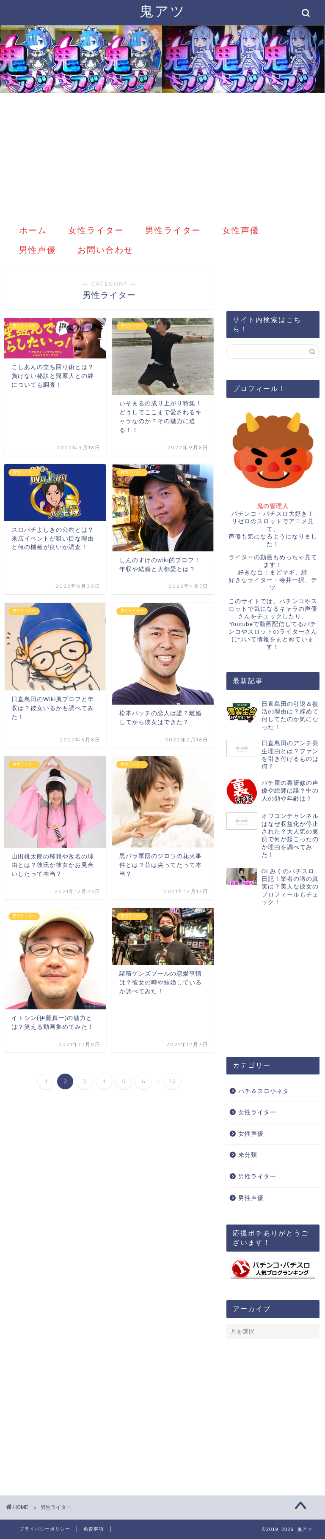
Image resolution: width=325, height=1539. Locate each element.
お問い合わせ (105, 249)
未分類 (247, 1155)
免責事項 (93, 1528)
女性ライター (96, 230)
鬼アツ (162, 10)
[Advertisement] (162, 156)
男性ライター (173, 230)
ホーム (33, 230)
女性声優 (240, 230)
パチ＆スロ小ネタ (263, 1091)
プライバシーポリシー (44, 1528)
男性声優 (37, 249)
